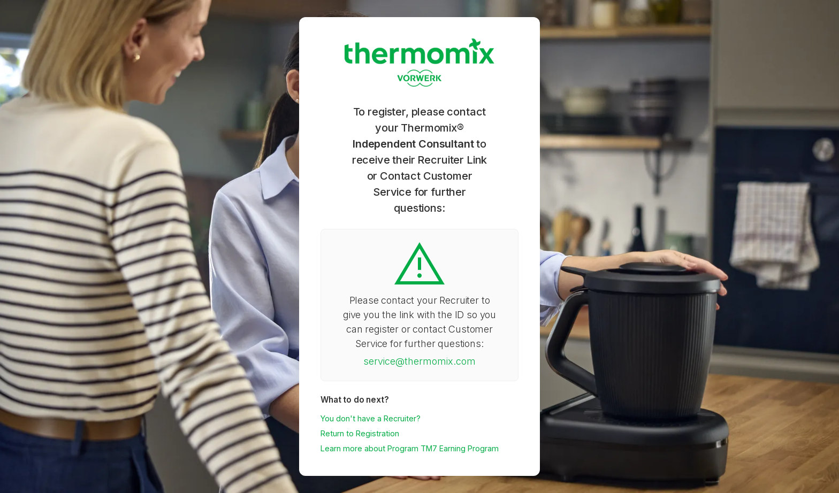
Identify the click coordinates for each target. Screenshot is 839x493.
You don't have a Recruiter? (371, 418)
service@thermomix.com (419, 361)
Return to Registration (360, 433)
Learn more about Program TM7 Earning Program (410, 448)
